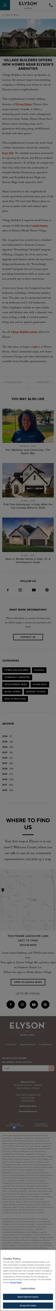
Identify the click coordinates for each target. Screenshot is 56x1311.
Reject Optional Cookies (28, 1297)
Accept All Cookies (28, 1306)
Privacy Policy (16, 1283)
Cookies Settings (28, 1289)
